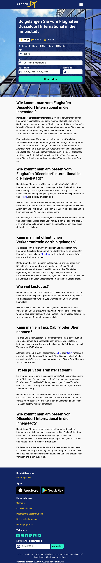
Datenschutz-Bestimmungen (29, 514)
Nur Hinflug (46, 46)
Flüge (24, 39)
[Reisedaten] (41, 71)
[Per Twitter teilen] (30, 537)
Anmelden (57, 546)
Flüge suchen (50, 79)
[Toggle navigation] (81, 4)
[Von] (52, 54)
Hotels (36, 39)
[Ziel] (52, 62)
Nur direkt (61, 46)
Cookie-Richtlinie (24, 508)
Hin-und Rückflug (28, 46)
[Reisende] (74, 71)
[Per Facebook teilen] (26, 537)
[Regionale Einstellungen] (75, 4)
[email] (35, 546)
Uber (59, 353)
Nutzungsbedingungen (27, 519)
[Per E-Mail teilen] (18, 537)
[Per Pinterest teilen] (34, 537)
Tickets (23, 197)
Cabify (69, 353)
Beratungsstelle (23, 477)
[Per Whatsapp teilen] (22, 537)
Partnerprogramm (24, 524)
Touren (48, 39)
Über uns (20, 503)
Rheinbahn (46, 254)
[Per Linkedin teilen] (39, 537)
